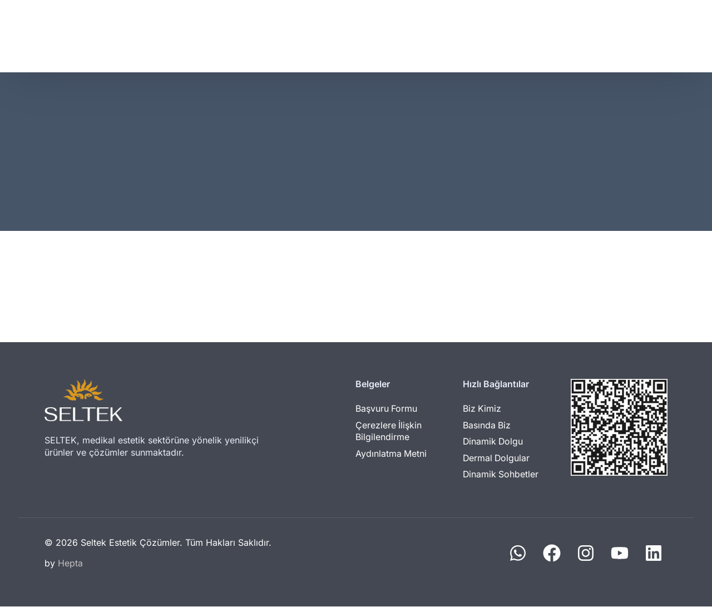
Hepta (70, 563)
